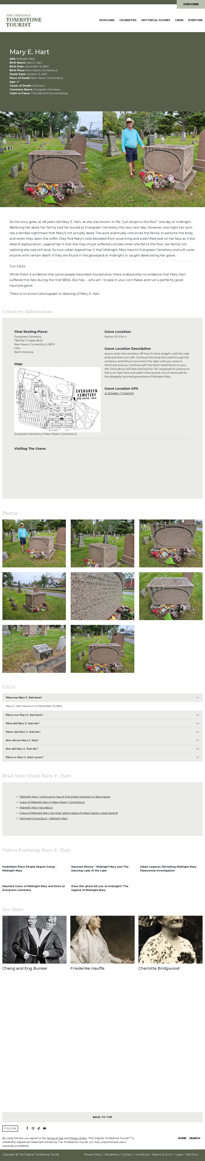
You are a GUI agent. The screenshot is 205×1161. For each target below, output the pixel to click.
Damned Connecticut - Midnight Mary (43, 818)
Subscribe (191, 4)
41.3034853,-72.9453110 (119, 393)
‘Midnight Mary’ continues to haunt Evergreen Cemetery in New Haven (64, 796)
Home (182, 1138)
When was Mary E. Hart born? (24, 697)
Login (179, 1154)
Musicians (107, 20)
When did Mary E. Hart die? (22, 723)
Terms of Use (55, 1138)
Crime (179, 20)
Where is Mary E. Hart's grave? (25, 757)
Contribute (142, 1154)
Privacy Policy (78, 1138)
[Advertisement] (102, 1047)
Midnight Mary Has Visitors (36, 807)
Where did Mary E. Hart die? (23, 731)
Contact (127, 1154)
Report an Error (162, 1154)
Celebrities (128, 20)
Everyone (195, 20)
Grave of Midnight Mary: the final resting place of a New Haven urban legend (68, 813)
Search (194, 1138)
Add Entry (192, 1154)
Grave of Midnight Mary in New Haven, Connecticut (52, 802)
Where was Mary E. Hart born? (24, 715)
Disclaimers (111, 1154)
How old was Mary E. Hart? (22, 740)
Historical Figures (155, 20)
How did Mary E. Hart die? (22, 748)
